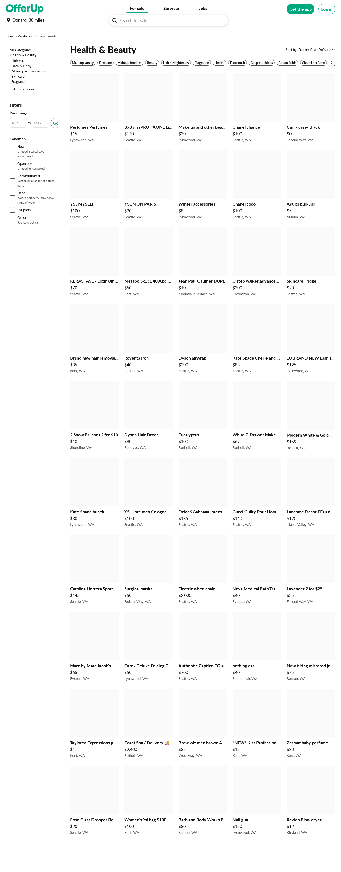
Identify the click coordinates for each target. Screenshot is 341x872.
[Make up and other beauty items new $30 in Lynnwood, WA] (203, 123)
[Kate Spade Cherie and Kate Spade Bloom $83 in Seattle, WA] (257, 354)
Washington (26, 51)
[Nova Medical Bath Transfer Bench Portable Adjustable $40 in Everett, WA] (257, 585)
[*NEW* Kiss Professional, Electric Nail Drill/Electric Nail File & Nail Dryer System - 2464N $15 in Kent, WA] (257, 739)
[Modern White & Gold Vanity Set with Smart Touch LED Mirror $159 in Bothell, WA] (311, 431)
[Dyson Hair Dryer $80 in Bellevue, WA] (148, 431)
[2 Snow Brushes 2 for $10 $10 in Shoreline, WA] (94, 431)
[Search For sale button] (114, 20)
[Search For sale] (170, 20)
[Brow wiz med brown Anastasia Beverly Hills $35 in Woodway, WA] (203, 739)
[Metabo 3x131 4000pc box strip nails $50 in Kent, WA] (148, 277)
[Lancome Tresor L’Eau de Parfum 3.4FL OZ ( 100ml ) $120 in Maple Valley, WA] (311, 508)
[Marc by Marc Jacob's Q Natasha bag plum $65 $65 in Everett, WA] (94, 662)
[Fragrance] (18, 96)
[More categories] (328, 34)
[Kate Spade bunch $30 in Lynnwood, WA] (94, 508)
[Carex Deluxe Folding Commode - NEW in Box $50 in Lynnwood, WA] (148, 662)
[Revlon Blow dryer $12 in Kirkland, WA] (311, 816)
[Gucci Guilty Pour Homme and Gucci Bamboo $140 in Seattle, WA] (257, 508)
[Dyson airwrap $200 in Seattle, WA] (203, 354)
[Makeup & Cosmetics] (27, 85)
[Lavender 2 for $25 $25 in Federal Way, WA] (311, 585)
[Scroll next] (331, 77)
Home (10, 51)
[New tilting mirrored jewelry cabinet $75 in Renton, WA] (311, 662)
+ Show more (23, 104)
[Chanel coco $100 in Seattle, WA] (257, 200)
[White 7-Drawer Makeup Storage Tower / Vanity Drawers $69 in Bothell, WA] (257, 431)
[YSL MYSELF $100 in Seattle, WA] (94, 200)
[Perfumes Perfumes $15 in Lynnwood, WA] (94, 123)
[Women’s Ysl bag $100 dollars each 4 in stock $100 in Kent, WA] (148, 816)
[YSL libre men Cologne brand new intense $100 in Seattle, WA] (148, 508)
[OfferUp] (25, 9)
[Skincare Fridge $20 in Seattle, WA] (311, 277)
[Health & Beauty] (23, 69)
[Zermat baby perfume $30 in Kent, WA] (311, 739)
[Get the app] (300, 9)
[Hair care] (17, 75)
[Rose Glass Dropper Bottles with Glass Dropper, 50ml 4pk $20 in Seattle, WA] (94, 816)
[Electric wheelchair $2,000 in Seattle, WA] (203, 585)
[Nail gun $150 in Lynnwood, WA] (257, 816)
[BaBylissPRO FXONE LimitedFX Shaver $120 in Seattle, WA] (148, 123)
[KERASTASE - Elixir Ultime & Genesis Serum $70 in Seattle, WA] (94, 277)
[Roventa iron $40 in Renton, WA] (148, 354)
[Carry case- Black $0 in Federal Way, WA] (311, 123)
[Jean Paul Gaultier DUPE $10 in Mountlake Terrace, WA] (203, 277)
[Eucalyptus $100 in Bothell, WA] (203, 431)
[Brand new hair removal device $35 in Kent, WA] (94, 354)
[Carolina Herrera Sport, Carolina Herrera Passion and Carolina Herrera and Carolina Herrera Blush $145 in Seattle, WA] (94, 585)
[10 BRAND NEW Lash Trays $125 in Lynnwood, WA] (311, 354)
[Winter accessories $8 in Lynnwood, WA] (203, 200)
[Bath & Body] (20, 80)
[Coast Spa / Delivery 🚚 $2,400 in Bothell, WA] (148, 739)
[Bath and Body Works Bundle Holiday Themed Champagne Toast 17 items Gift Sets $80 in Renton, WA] (203, 816)
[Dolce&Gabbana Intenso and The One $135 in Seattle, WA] (203, 508)
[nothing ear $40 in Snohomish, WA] (257, 662)
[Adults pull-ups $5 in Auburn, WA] (311, 200)
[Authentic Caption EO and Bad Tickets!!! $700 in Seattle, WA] (203, 662)
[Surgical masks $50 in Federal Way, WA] (148, 585)
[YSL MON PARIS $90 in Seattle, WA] (148, 200)
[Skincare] (17, 91)
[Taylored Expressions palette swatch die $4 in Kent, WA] (94, 739)
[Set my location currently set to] (25, 20)
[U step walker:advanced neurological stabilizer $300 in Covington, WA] (257, 277)
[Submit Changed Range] (55, 137)
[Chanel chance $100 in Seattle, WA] (257, 123)
